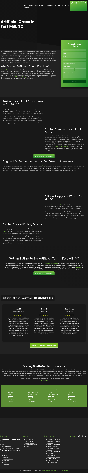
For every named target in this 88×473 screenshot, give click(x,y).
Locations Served (8, 459)
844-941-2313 (5, 444)
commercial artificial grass (61, 146)
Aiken (9, 394)
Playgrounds (51, 453)
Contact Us (6, 464)
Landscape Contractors (54, 448)
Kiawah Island (72, 399)
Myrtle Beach (71, 394)
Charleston (11, 399)
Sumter (50, 398)
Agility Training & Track (54, 439)
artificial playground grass (57, 205)
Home (5, 455)
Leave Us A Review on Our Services (44, 345)
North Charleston (33, 392)
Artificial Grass (29, 439)
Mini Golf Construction (54, 451)
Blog (5, 462)
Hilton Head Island (53, 394)
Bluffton (10, 398)
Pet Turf (50, 450)
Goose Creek (51, 392)
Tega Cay (70, 392)
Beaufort (10, 396)
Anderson (10, 392)
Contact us (78, 267)
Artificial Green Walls (31, 444)
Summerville (31, 401)
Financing (6, 460)
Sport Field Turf (52, 455)
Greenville (31, 398)
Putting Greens (30, 443)
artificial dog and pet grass (43, 165)
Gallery (27, 446)
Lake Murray (71, 396)
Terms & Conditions (46, 470)
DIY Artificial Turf (52, 462)
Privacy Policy (53, 470)
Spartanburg (51, 399)
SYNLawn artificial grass (21, 77)
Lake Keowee (71, 398)
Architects (50, 443)
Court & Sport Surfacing (54, 444)
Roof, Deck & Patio (53, 460)
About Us (6, 457)
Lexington (51, 396)
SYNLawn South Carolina (7, 70)
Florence (50, 401)
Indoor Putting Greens (54, 457)
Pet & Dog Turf (30, 441)
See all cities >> (72, 401)
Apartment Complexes (54, 441)
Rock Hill (30, 396)
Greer (29, 399)
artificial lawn (24, 108)
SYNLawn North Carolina (63, 470)
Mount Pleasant (32, 394)
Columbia (10, 401)
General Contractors (53, 446)
